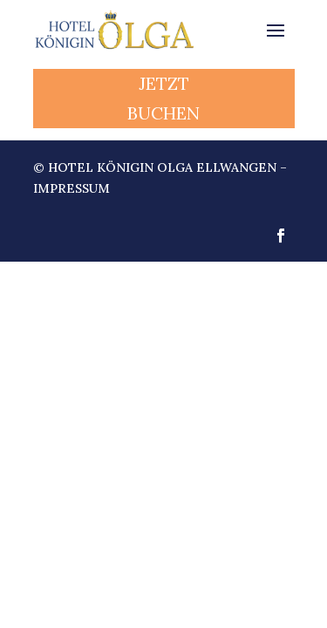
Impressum (71, 188)
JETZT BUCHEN (163, 98)
